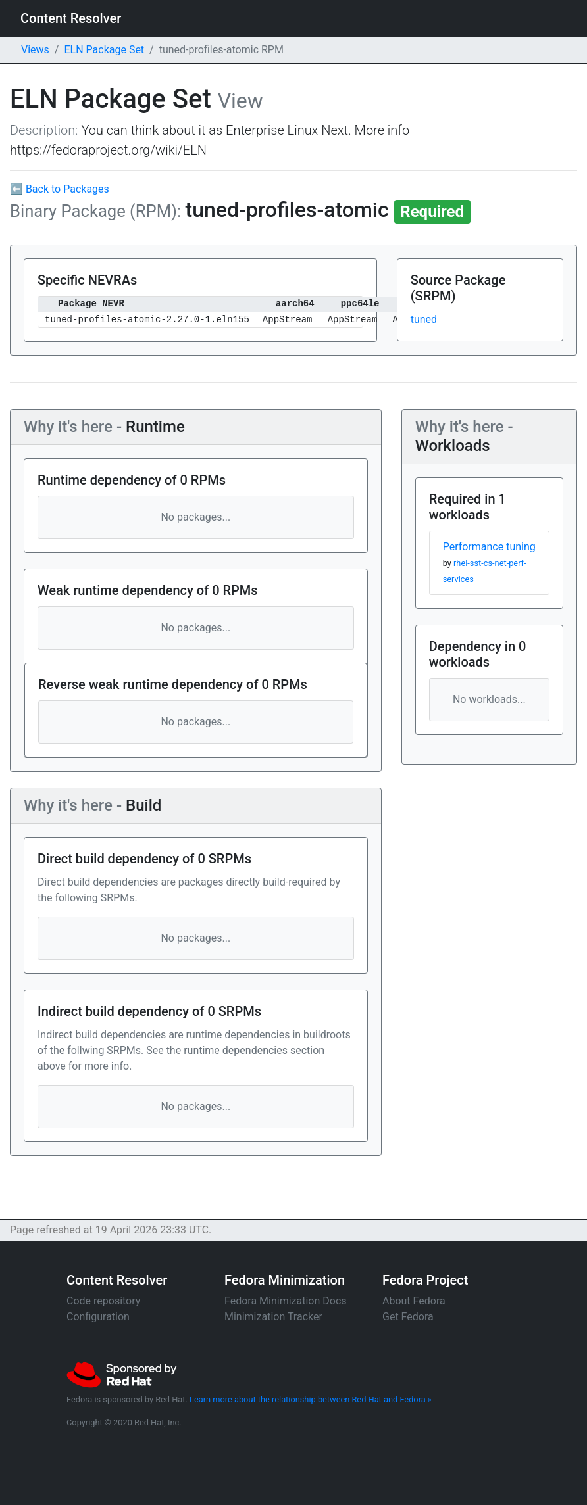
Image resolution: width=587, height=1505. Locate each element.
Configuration (98, 1316)
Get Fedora (408, 1316)
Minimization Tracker (273, 1316)
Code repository (103, 1301)
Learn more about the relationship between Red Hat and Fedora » (311, 1399)
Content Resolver (70, 18)
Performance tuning (489, 546)
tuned (424, 319)
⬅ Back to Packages (59, 189)
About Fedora (414, 1301)
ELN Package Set (104, 49)
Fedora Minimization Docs (285, 1301)
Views (35, 49)
